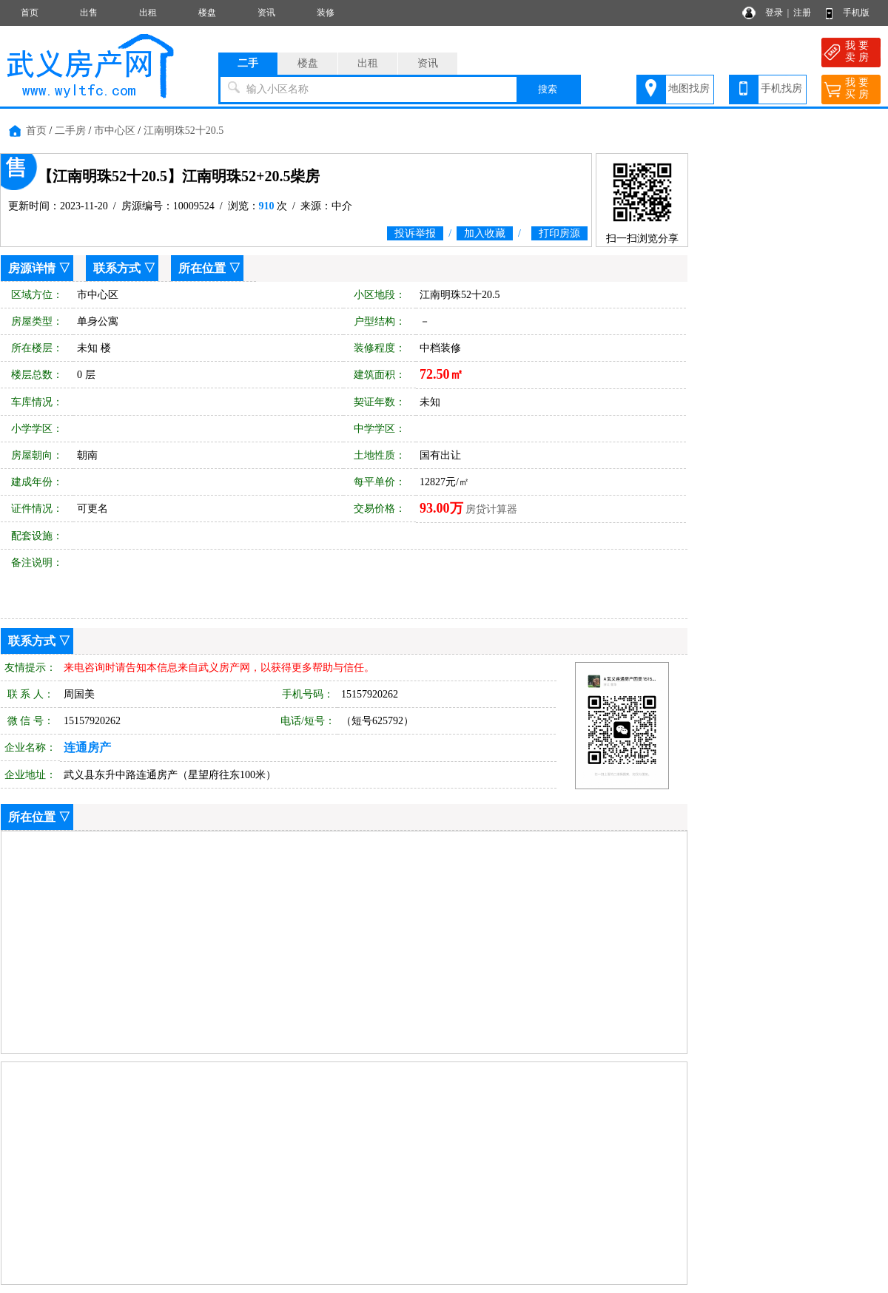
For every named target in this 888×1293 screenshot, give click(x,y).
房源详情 (32, 268)
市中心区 (114, 130)
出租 (148, 12)
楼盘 (207, 12)
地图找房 (689, 88)
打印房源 (559, 233)
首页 (29, 12)
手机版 (856, 12)
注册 (802, 12)
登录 (774, 12)
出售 (89, 12)
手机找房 (781, 88)
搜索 (547, 89)
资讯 (266, 12)
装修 (325, 12)
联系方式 (117, 268)
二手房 (70, 130)
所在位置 (202, 268)
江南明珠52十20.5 (184, 130)
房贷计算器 (491, 509)
